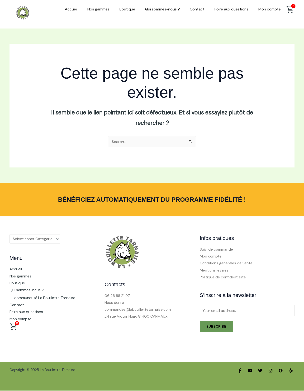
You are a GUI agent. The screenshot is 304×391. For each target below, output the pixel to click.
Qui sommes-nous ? (162, 9)
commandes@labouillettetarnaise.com (137, 309)
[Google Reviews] (281, 371)
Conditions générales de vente (226, 263)
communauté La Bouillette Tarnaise (44, 298)
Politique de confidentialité (223, 277)
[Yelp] (291, 371)
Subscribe (216, 327)
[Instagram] (270, 371)
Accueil (71, 9)
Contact (197, 9)
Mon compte (269, 9)
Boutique (127, 9)
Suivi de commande (216, 249)
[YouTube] (250, 371)
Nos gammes (98, 9)
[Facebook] (240, 371)
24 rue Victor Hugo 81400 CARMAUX (136, 316)
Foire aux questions (231, 9)
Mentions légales (214, 270)
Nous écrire (114, 302)
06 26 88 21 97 (117, 295)
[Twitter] (260, 371)
